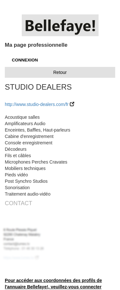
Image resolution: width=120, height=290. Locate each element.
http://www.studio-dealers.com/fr (36, 104)
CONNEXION (25, 60)
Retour (60, 72)
